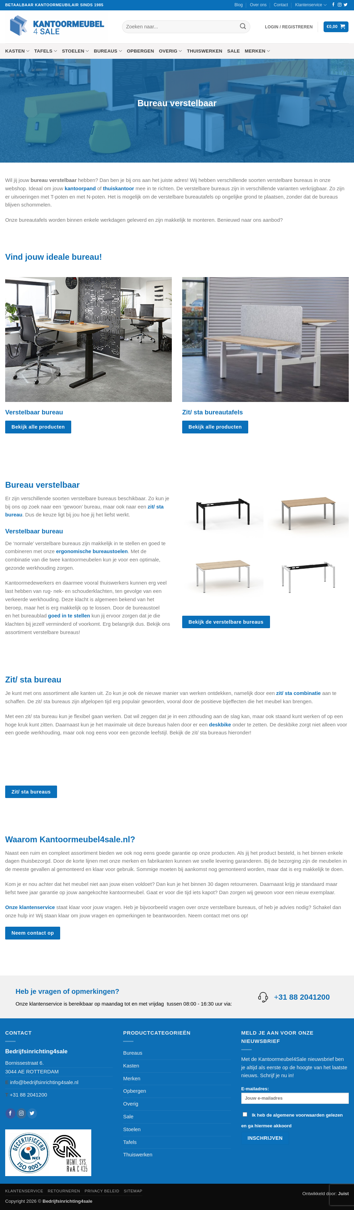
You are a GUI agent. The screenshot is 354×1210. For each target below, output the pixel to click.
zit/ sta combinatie (298, 693)
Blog (238, 4)
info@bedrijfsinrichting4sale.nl (44, 1082)
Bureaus (108, 51)
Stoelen (75, 51)
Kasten (17, 51)
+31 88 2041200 (28, 1095)
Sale (233, 51)
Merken (257, 51)
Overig (170, 51)
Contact (281, 4)
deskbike (220, 724)
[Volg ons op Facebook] (333, 5)
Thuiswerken (205, 51)
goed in (58, 615)
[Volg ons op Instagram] (340, 5)
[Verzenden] (242, 26)
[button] (289, 27)
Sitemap (133, 1191)
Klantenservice (311, 5)
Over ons (258, 4)
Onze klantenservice (30, 907)
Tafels (45, 51)
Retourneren (64, 1191)
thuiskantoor (118, 188)
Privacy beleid (102, 1191)
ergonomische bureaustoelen (92, 551)
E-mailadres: (295, 1095)
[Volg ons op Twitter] (345, 5)
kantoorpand (80, 188)
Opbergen (140, 51)
